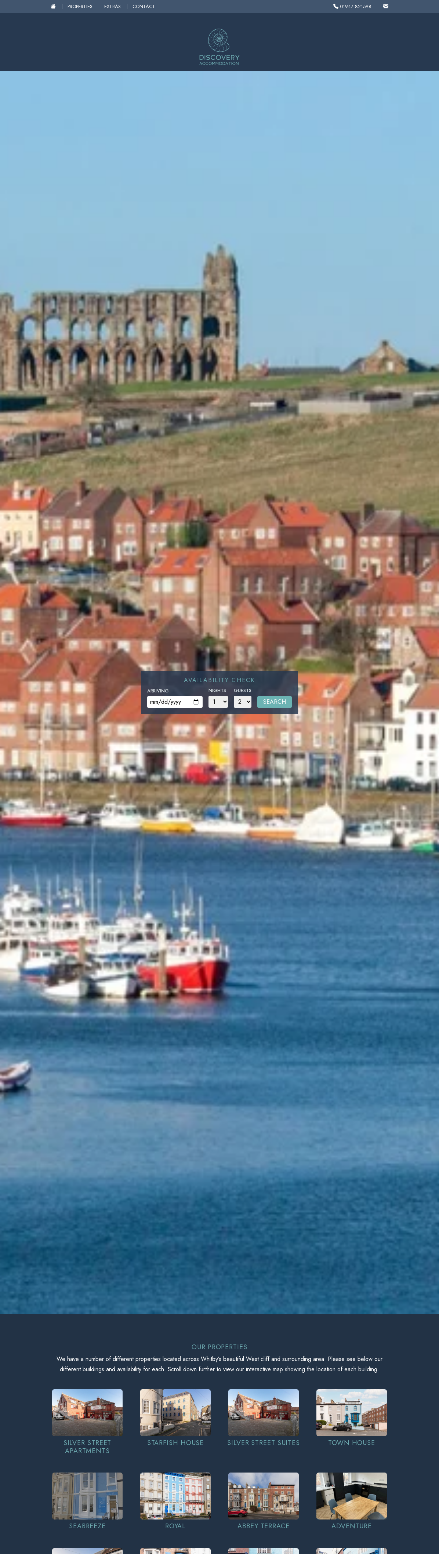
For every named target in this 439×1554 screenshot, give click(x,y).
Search (274, 702)
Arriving (158, 690)
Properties (80, 6)
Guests (242, 690)
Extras (112, 6)
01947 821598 (352, 6)
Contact (144, 6)
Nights (217, 690)
